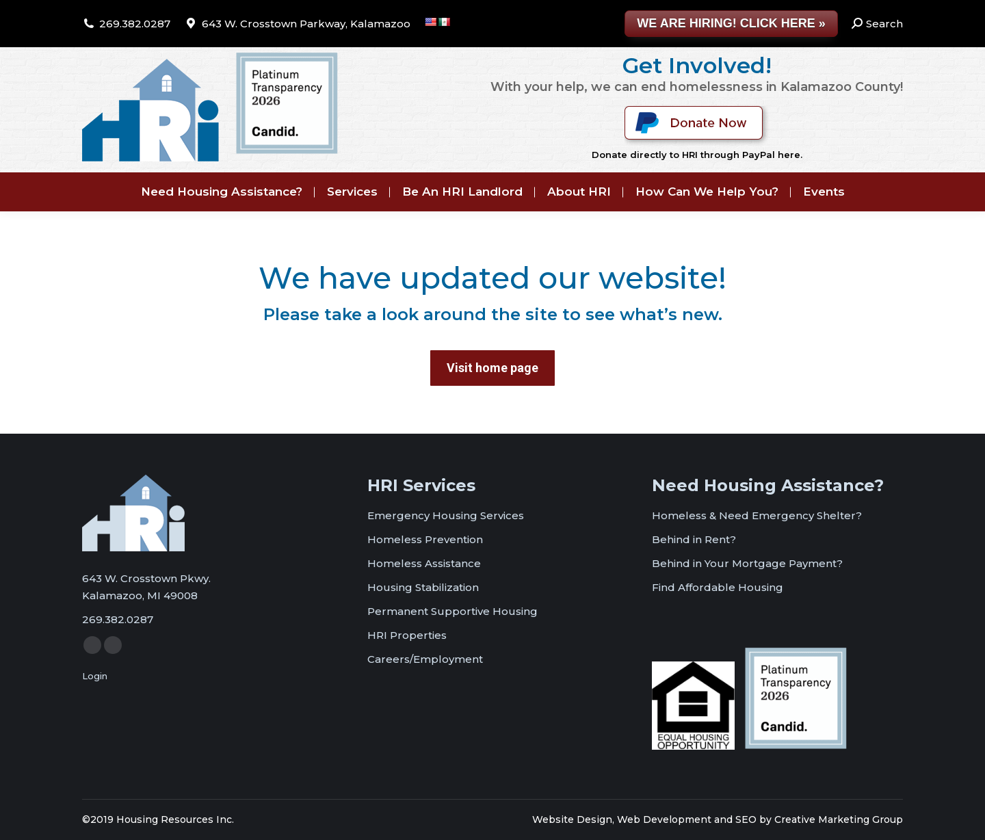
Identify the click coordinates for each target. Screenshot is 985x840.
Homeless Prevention (425, 539)
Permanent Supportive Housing (452, 611)
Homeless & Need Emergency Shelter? (757, 515)
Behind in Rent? (694, 539)
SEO (746, 819)
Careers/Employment (425, 659)
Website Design (572, 819)
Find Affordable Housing (717, 587)
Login (94, 675)
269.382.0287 (134, 23)
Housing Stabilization (423, 587)
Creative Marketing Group (838, 819)
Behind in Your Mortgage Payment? (747, 563)
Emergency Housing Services (445, 515)
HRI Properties (407, 635)
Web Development (664, 819)
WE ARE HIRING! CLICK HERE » (731, 23)
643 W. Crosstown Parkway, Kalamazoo (306, 23)
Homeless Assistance (424, 563)
